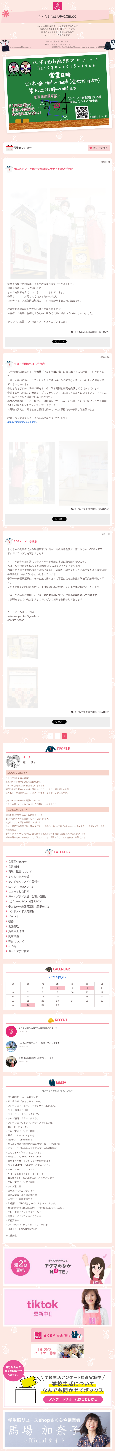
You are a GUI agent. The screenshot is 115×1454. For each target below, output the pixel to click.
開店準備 (13, 936)
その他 (12, 946)
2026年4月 (57, 977)
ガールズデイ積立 (18, 951)
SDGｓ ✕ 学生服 (21, 541)
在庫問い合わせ (17, 861)
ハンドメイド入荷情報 (21, 911)
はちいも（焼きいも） (21, 886)
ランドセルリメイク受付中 (24, 881)
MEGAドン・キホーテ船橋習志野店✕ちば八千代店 (39, 168)
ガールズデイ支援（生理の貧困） (27, 896)
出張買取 (13, 926)
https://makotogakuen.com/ (22, 422)
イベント (13, 916)
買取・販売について (20, 871)
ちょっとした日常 (18, 891)
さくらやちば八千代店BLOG (57, 16)
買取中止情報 (16, 931)
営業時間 (13, 866)
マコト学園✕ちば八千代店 (25, 363)
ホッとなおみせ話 (18, 876)
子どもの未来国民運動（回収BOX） (90, 332)
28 (28, 1005)
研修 (11, 921)
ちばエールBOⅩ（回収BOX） (26, 901)
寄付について (16, 941)
